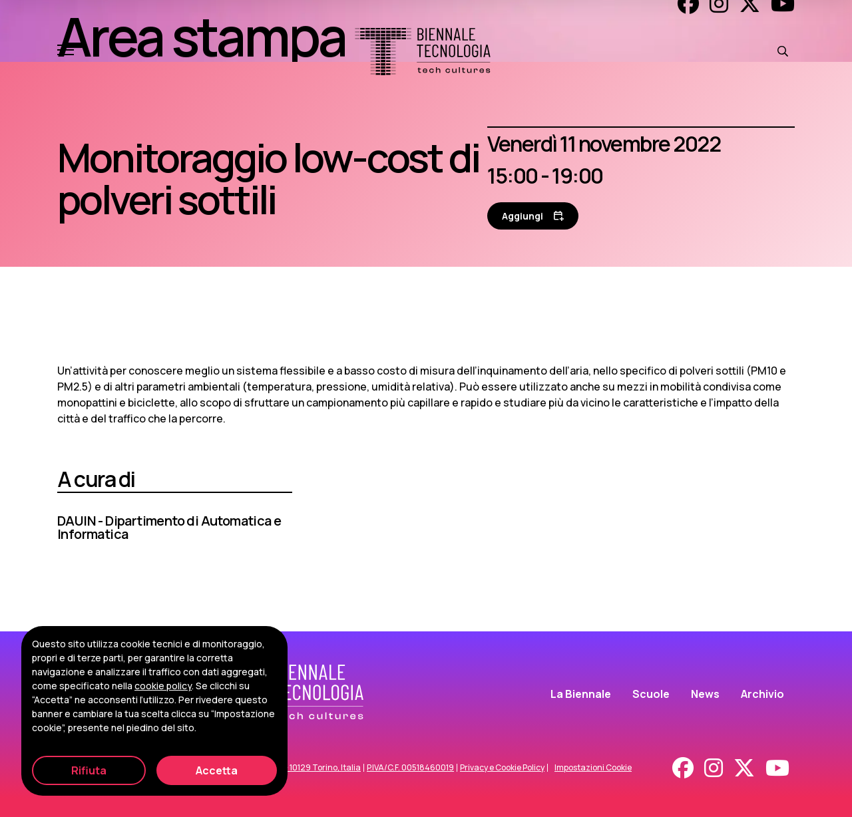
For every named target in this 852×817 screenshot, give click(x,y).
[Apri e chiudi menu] (65, 51)
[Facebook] (683, 768)
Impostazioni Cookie (593, 767)
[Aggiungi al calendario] (532, 216)
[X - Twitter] (744, 768)
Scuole (651, 694)
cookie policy (163, 685)
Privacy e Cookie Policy (502, 768)
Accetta (217, 770)
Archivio (762, 694)
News (705, 694)
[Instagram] (713, 768)
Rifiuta (88, 770)
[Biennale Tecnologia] (422, 51)
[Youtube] (777, 768)
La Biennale (580, 694)
